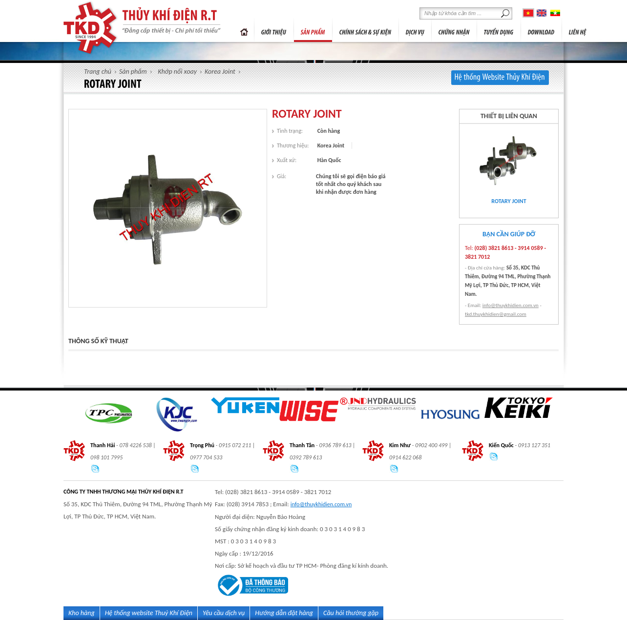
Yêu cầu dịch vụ (224, 613)
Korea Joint (220, 71)
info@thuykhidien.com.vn (510, 305)
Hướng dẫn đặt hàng (284, 613)
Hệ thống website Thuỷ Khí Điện (148, 613)
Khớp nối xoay (177, 71)
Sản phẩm (133, 71)
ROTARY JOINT (508, 201)
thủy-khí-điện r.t (91, 28)
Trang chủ (244, 30)
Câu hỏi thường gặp (350, 613)
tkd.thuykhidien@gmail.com (495, 314)
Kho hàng (81, 613)
